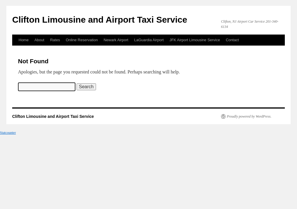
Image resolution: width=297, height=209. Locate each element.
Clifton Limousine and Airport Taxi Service (99, 19)
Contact (232, 40)
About (39, 40)
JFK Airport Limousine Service (194, 40)
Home (24, 40)
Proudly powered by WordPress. (249, 116)
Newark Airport (116, 40)
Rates (55, 40)
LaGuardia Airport (149, 40)
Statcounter (8, 133)
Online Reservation (82, 40)
